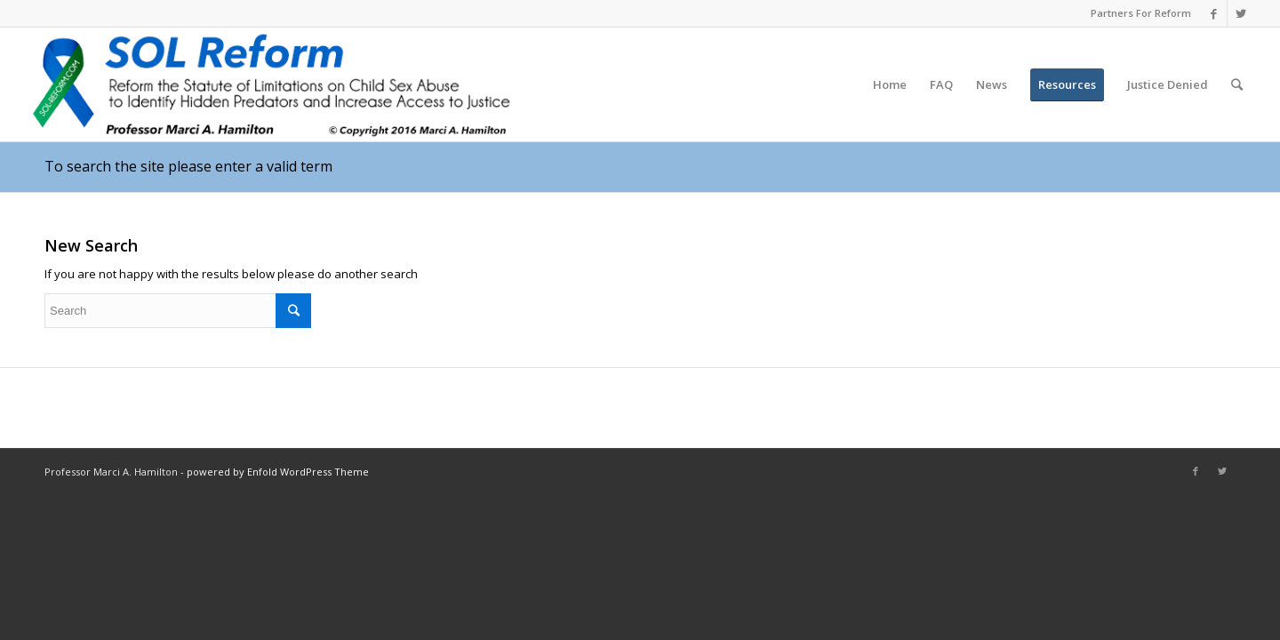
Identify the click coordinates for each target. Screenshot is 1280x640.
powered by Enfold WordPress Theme (278, 471)
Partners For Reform (1141, 13)
